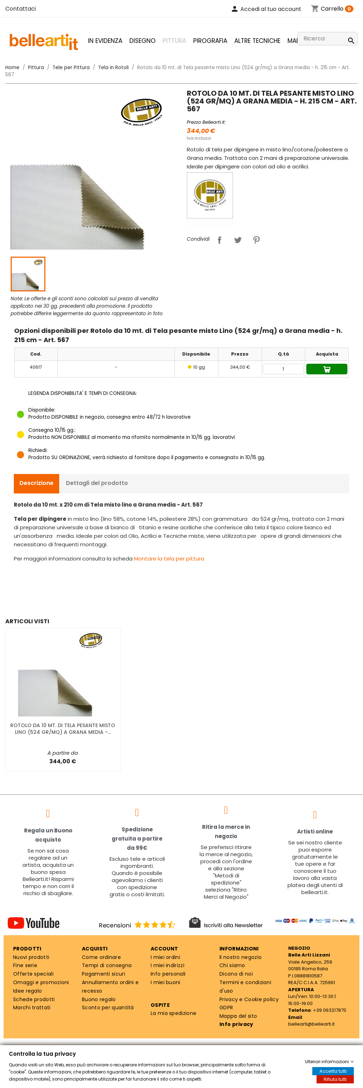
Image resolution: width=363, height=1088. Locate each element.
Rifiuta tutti (335, 1079)
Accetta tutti (333, 1071)
